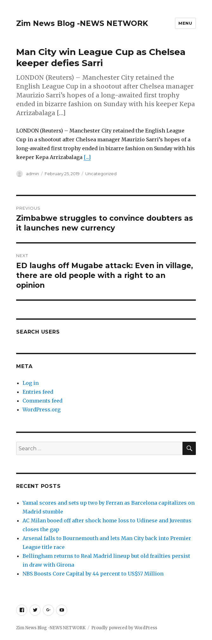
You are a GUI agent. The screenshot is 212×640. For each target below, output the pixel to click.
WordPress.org (41, 409)
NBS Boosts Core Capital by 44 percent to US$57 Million (93, 573)
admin (32, 173)
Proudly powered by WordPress (124, 628)
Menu (185, 23)
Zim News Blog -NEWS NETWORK (82, 23)
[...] (87, 157)
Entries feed (37, 392)
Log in (30, 383)
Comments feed (42, 400)
